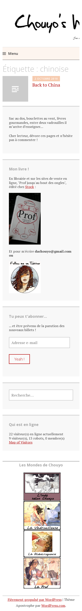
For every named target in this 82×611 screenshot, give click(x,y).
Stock (29, 186)
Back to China (46, 85)
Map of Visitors (20, 442)
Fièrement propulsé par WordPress (35, 599)
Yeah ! (19, 359)
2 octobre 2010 (46, 78)
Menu (13, 53)
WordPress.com (53, 605)
